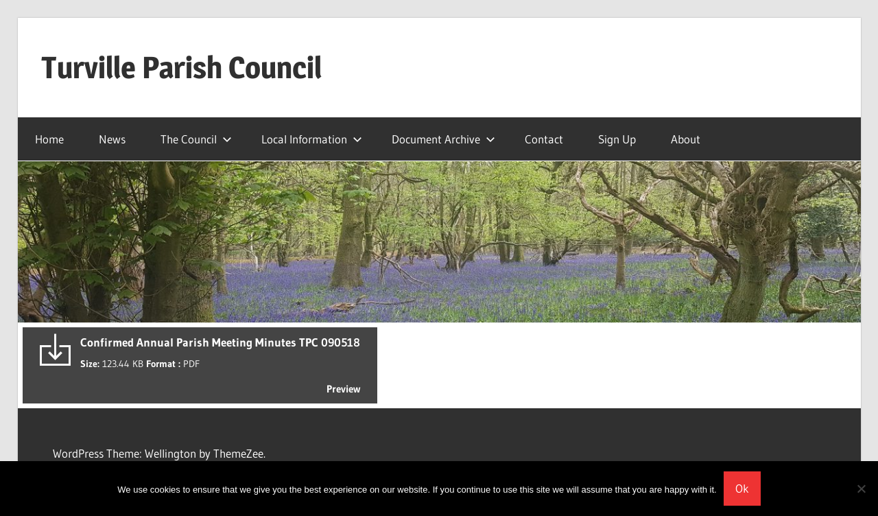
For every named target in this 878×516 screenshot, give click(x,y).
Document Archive (443, 139)
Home (49, 139)
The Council (196, 139)
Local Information (311, 139)
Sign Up (617, 139)
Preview (343, 388)
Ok (742, 488)
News (112, 139)
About (685, 139)
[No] (861, 488)
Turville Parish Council (181, 67)
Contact (544, 139)
